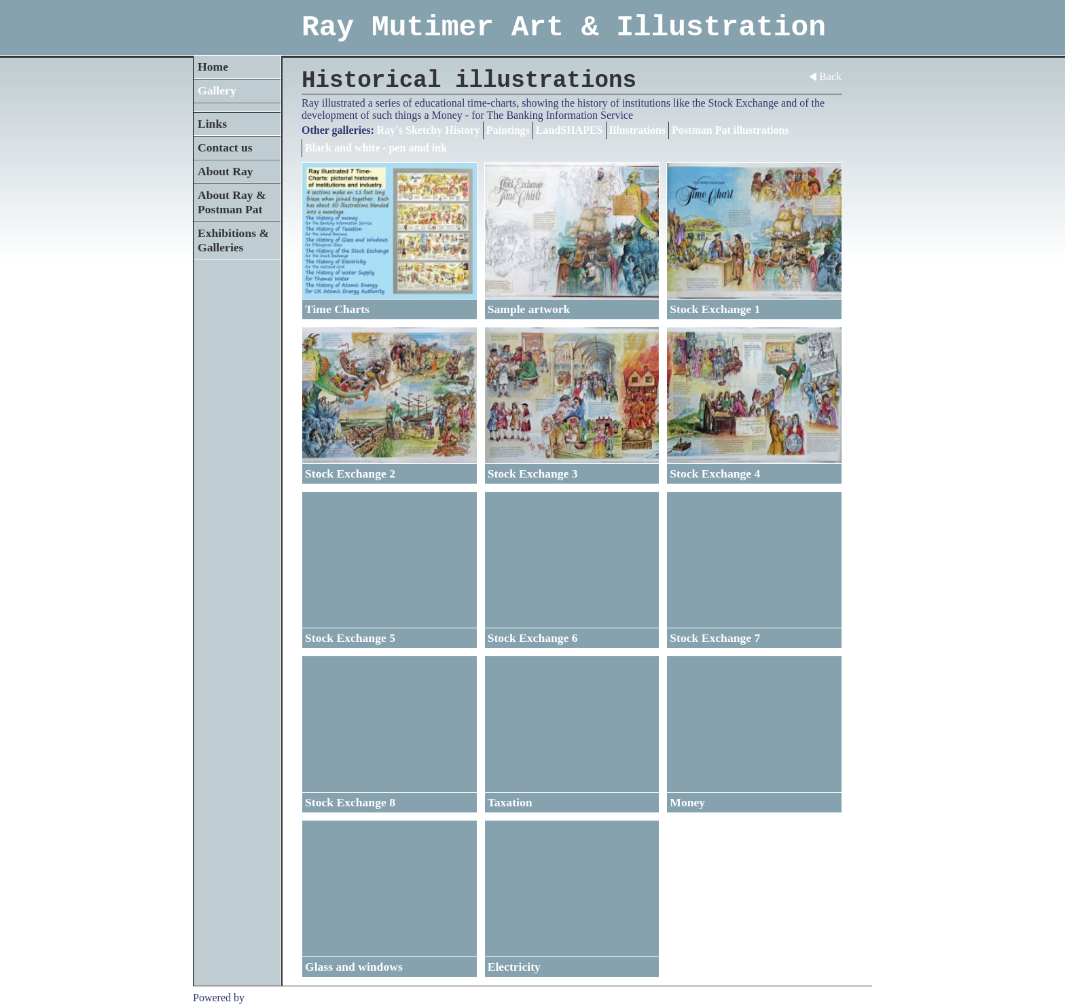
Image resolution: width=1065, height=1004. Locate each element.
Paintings (508, 130)
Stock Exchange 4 (715, 473)
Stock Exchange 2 (350, 473)
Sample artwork (529, 309)
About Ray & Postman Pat (232, 202)
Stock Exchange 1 (715, 309)
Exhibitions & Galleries (233, 240)
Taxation (510, 802)
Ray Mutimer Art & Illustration (564, 27)
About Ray (225, 171)
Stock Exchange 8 (350, 802)
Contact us (225, 147)
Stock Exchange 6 (533, 638)
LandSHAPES (569, 130)
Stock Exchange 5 (350, 638)
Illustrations (637, 130)
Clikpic (263, 997)
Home (213, 66)
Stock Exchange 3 (533, 473)
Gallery (217, 90)
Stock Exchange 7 (715, 638)
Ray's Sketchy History (428, 130)
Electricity (514, 966)
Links (212, 123)
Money (687, 802)
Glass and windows (354, 966)
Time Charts (337, 309)
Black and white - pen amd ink (376, 148)
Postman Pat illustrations (730, 130)
